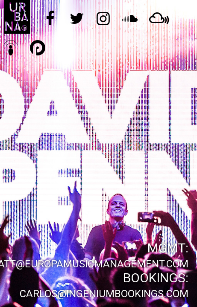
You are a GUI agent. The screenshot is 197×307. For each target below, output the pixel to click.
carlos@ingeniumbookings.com (104, 294)
